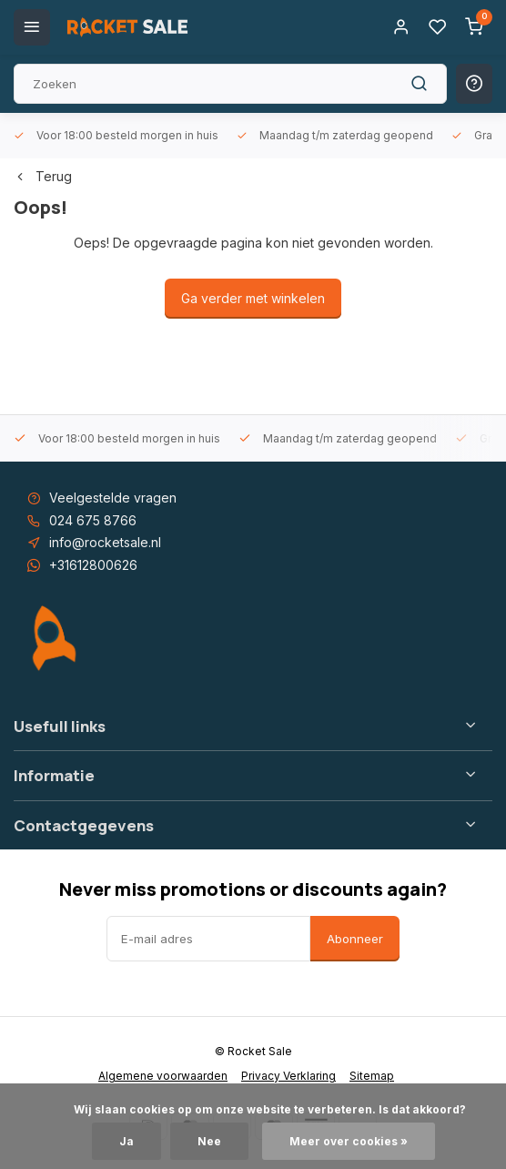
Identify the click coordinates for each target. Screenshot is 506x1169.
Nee (209, 1141)
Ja (126, 1141)
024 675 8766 (93, 520)
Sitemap (371, 1076)
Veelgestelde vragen (113, 497)
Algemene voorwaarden (163, 1076)
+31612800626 (93, 565)
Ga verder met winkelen (253, 298)
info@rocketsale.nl (105, 542)
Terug (43, 176)
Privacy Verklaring (288, 1076)
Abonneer (355, 938)
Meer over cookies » (348, 1141)
